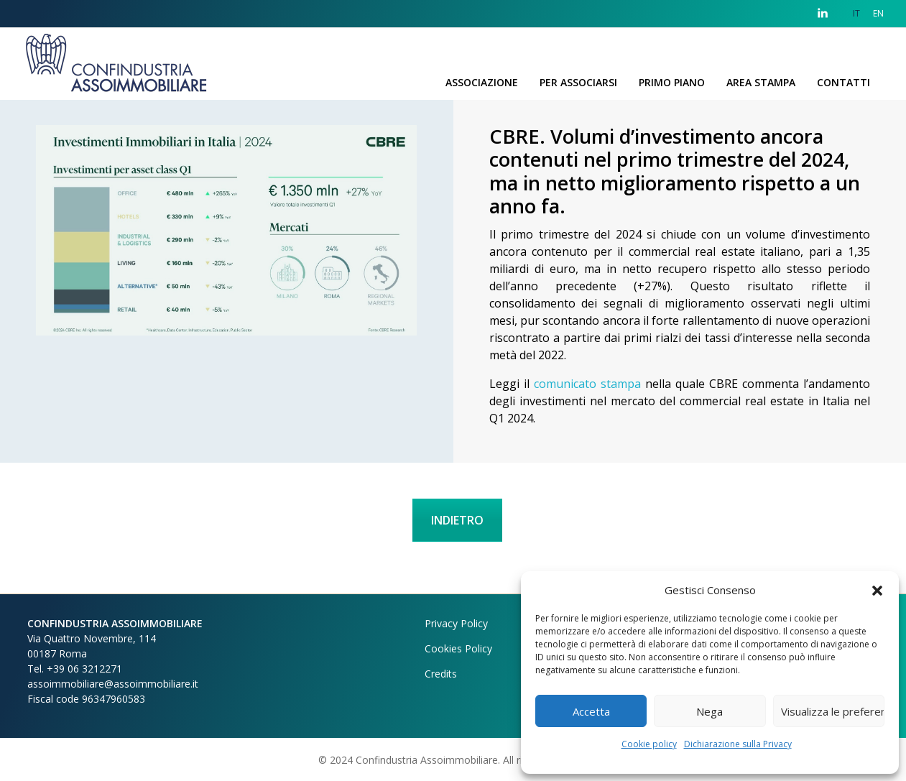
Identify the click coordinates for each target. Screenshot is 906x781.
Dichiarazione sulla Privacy (738, 744)
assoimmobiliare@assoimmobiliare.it (112, 683)
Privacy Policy (456, 623)
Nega (709, 711)
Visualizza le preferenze (832, 711)
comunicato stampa (587, 384)
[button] (877, 590)
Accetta (591, 711)
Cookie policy (649, 744)
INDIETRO (457, 520)
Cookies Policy (458, 648)
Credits (441, 673)
